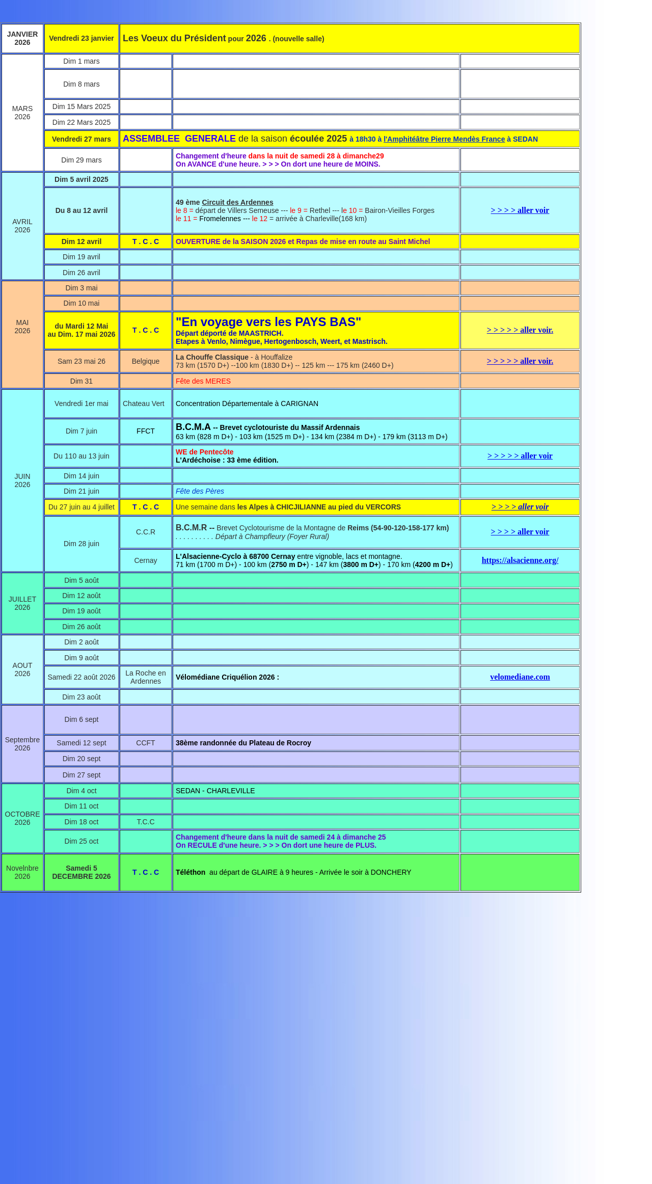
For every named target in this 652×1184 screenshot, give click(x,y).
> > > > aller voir (520, 210)
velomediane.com (520, 676)
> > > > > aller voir (520, 455)
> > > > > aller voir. (520, 330)
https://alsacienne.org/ (520, 560)
